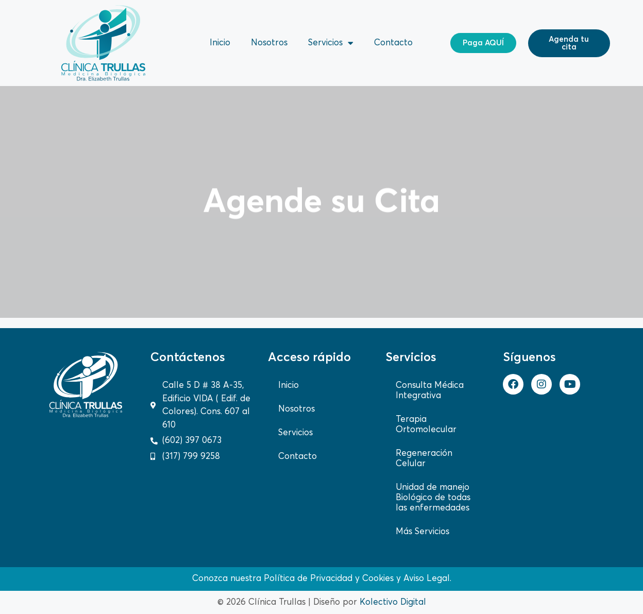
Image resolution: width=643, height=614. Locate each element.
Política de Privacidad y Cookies (329, 578)
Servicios (330, 43)
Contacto (393, 43)
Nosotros (269, 43)
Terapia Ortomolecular (426, 424)
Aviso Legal (426, 578)
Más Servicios (422, 531)
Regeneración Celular (424, 458)
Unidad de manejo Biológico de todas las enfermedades (433, 498)
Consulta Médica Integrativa (430, 390)
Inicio (220, 43)
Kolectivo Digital (393, 602)
